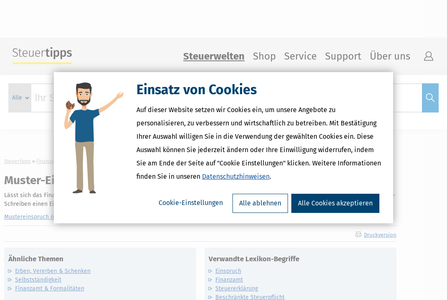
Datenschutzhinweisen (236, 179)
